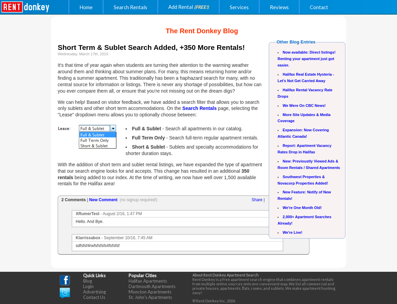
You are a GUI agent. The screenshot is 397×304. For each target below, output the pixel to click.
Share (257, 199)
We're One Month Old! (302, 208)
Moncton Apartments (150, 291)
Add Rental (188, 7)
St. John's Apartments (150, 297)
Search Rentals (130, 7)
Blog (87, 281)
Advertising (94, 291)
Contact (319, 7)
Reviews (279, 7)
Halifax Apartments (148, 281)
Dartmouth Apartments (152, 286)
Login (88, 286)
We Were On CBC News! (304, 105)
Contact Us (94, 297)
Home (86, 7)
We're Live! (292, 232)
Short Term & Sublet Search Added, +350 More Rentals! (151, 47)
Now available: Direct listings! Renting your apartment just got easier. (307, 58)
